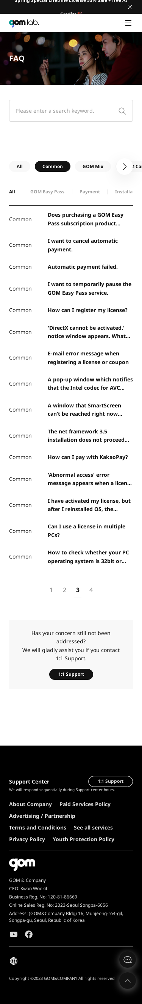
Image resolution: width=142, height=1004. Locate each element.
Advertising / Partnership (42, 815)
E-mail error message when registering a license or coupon (88, 357)
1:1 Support (71, 674)
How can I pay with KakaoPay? (88, 457)
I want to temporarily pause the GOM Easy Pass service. (89, 288)
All (20, 166)
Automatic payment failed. (83, 266)
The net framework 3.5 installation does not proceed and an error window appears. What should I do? (87, 436)
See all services (93, 827)
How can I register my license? (88, 310)
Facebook (28, 934)
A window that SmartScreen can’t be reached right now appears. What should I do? (84, 410)
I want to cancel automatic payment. (83, 245)
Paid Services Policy (85, 804)
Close (130, 7)
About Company (30, 804)
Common (52, 166)
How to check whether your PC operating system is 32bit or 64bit (88, 557)
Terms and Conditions (37, 827)
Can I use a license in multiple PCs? (86, 530)
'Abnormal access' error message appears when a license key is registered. (90, 479)
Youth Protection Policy (83, 839)
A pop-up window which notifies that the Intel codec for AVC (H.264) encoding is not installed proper (90, 384)
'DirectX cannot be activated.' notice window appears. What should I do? (87, 332)
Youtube (13, 934)
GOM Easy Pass (47, 191)
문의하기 (127, 959)
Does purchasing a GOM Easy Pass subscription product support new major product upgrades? (85, 219)
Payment (90, 191)
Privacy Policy (27, 839)
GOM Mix (93, 166)
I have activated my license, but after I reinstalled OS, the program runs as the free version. (89, 505)
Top (127, 980)
